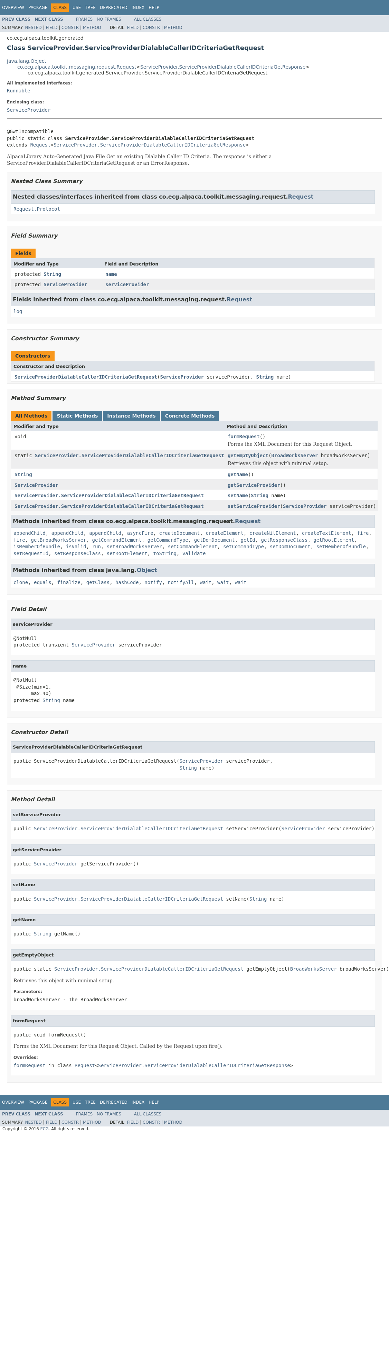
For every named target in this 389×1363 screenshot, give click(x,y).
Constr (70, 27)
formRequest (244, 436)
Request (40, 145)
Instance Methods (131, 416)
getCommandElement (117, 540)
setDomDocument (290, 546)
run (96, 546)
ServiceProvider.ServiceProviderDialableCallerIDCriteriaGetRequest (129, 455)
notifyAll (181, 582)
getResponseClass (284, 540)
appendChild (29, 533)
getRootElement (333, 540)
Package (37, 7)
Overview (13, 7)
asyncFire (140, 533)
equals (42, 582)
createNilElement (272, 533)
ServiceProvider (28, 110)
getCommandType (168, 540)
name (111, 274)
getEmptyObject (248, 455)
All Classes (147, 19)
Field (51, 27)
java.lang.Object (26, 61)
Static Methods (77, 416)
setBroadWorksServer (134, 546)
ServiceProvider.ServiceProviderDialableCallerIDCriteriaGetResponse (222, 67)
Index (138, 7)
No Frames (109, 19)
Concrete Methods (190, 416)
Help (154, 7)
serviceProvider (127, 284)
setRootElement (127, 553)
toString (165, 553)
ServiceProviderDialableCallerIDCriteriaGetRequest (86, 377)
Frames (84, 19)
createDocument (179, 533)
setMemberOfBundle (341, 546)
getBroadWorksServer (58, 540)
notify (153, 582)
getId (248, 540)
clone (20, 582)
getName (238, 474)
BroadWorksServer (294, 455)
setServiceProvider (254, 506)
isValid (76, 546)
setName (238, 495)
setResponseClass (77, 553)
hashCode (127, 582)
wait (206, 582)
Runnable (18, 90)
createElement (225, 533)
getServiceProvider (254, 485)
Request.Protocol (36, 209)
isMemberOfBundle (36, 546)
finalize (68, 582)
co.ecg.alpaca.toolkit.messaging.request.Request (76, 67)
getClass (98, 582)
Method (92, 27)
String (52, 274)
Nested (33, 27)
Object (147, 570)
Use (77, 7)
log (17, 311)
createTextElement (326, 533)
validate (194, 553)
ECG (44, 1128)
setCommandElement (192, 546)
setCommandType (243, 546)
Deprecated (113, 7)
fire (363, 533)
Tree (90, 7)
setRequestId (30, 553)
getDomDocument (214, 540)
